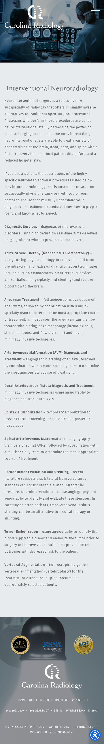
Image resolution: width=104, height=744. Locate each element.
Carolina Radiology (35, 19)
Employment (65, 732)
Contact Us (80, 700)
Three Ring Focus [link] (83, 727)
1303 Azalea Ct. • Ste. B (45, 711)
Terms (49, 732)
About (32, 700)
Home (22, 700)
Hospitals (62, 700)
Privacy (36, 732)
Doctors (46, 700)
